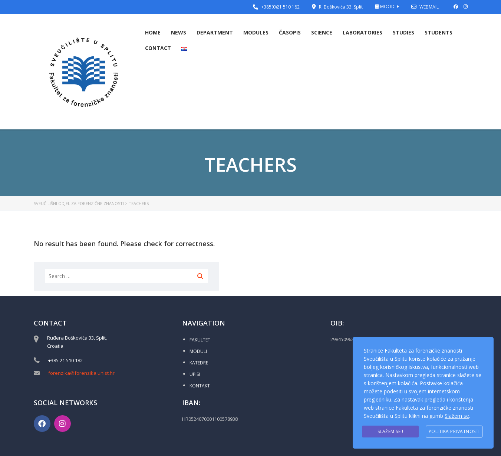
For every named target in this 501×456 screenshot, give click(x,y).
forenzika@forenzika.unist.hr (81, 373)
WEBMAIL (429, 7)
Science (321, 32)
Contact (158, 48)
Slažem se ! (390, 431)
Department (215, 32)
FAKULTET (199, 340)
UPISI (194, 374)
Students (438, 32)
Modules (255, 32)
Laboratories (362, 32)
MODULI (198, 351)
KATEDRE (198, 363)
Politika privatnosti (454, 431)
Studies (403, 32)
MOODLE (389, 6)
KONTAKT (199, 386)
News (178, 32)
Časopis (290, 32)
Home (153, 32)
